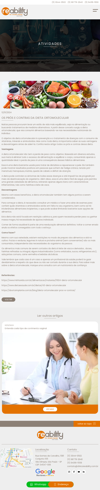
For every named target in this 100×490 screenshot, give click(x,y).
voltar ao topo (86, 424)
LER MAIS (50, 409)
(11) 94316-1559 (91, 2)
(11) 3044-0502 (59, 2)
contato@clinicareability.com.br (82, 466)
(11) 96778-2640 (75, 2)
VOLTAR (8, 299)
